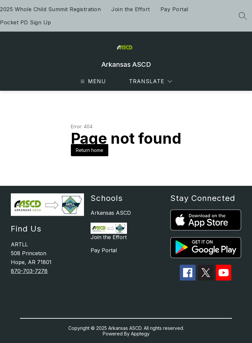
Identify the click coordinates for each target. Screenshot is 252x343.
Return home (89, 150)
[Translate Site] (150, 81)
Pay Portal (174, 9)
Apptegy (140, 333)
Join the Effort (130, 9)
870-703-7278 (29, 271)
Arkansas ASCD (111, 212)
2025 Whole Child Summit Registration (50, 9)
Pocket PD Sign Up (25, 22)
